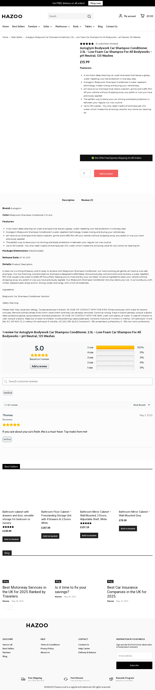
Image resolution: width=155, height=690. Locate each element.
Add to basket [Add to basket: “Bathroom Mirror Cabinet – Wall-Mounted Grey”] (128, 528)
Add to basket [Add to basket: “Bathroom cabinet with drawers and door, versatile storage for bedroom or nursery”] (11, 539)
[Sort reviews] (141, 405)
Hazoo (5, 601)
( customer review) (107, 44)
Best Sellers (16, 37)
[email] (134, 655)
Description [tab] (68, 200)
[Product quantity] (85, 173)
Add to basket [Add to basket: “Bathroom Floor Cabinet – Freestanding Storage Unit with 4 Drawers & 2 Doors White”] (50, 536)
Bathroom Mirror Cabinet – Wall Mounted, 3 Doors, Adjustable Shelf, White (95, 515)
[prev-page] (4, 607)
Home (5, 37)
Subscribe (134, 665)
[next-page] (10, 607)
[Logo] (32, 679)
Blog (6, 581)
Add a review (39, 366)
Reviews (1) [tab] (87, 200)
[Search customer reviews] (77, 381)
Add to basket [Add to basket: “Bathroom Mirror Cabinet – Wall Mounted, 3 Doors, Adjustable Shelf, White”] (89, 535)
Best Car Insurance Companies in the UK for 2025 (127, 591)
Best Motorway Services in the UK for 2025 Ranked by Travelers (24, 591)
